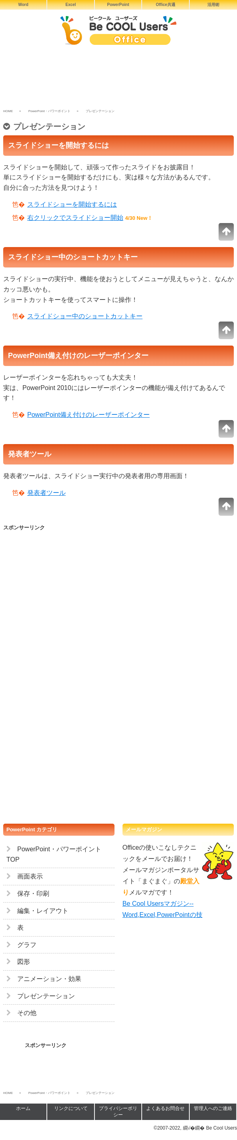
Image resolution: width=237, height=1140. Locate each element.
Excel (71, 4)
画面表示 (24, 876)
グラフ (21, 944)
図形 (18, 961)
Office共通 (165, 4)
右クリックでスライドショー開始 (75, 217)
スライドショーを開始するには (72, 204)
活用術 (213, 4)
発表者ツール (46, 492)
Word (23, 4)
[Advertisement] (118, 79)
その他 (21, 1012)
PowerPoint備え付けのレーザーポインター (88, 414)
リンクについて (71, 1108)
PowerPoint (118, 4)
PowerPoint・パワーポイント (49, 111)
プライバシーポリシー (118, 1112)
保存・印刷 (27, 893)
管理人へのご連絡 (213, 1108)
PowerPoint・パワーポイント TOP (53, 854)
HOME (8, 111)
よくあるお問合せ (165, 1108)
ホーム (23, 1108)
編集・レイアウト (37, 910)
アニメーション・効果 (43, 978)
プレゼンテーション (40, 996)
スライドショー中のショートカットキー (85, 316)
